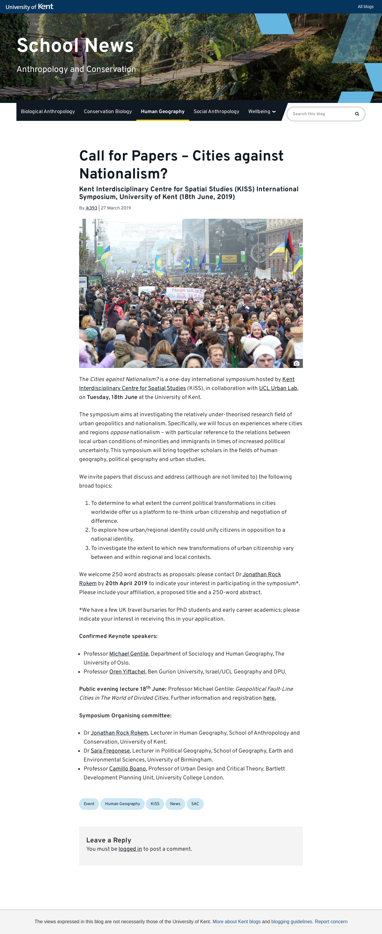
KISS (155, 804)
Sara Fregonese (110, 751)
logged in (130, 849)
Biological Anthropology (48, 112)
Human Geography (163, 112)
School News (75, 46)
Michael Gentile (128, 654)
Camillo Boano (127, 769)
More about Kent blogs (236, 921)
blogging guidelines (291, 921)
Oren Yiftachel (127, 672)
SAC (195, 804)
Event (89, 804)
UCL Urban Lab (278, 388)
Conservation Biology (108, 112)
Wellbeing (262, 112)
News (175, 804)
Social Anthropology (216, 112)
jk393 (91, 208)
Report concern (331, 921)
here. (269, 698)
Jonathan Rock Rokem (119, 733)
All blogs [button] (366, 6)
